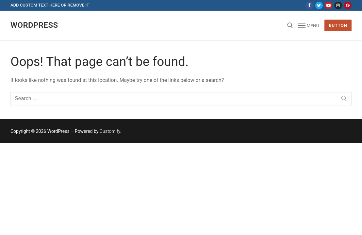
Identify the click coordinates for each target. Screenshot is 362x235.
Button (338, 25)
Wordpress (34, 25)
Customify (110, 131)
